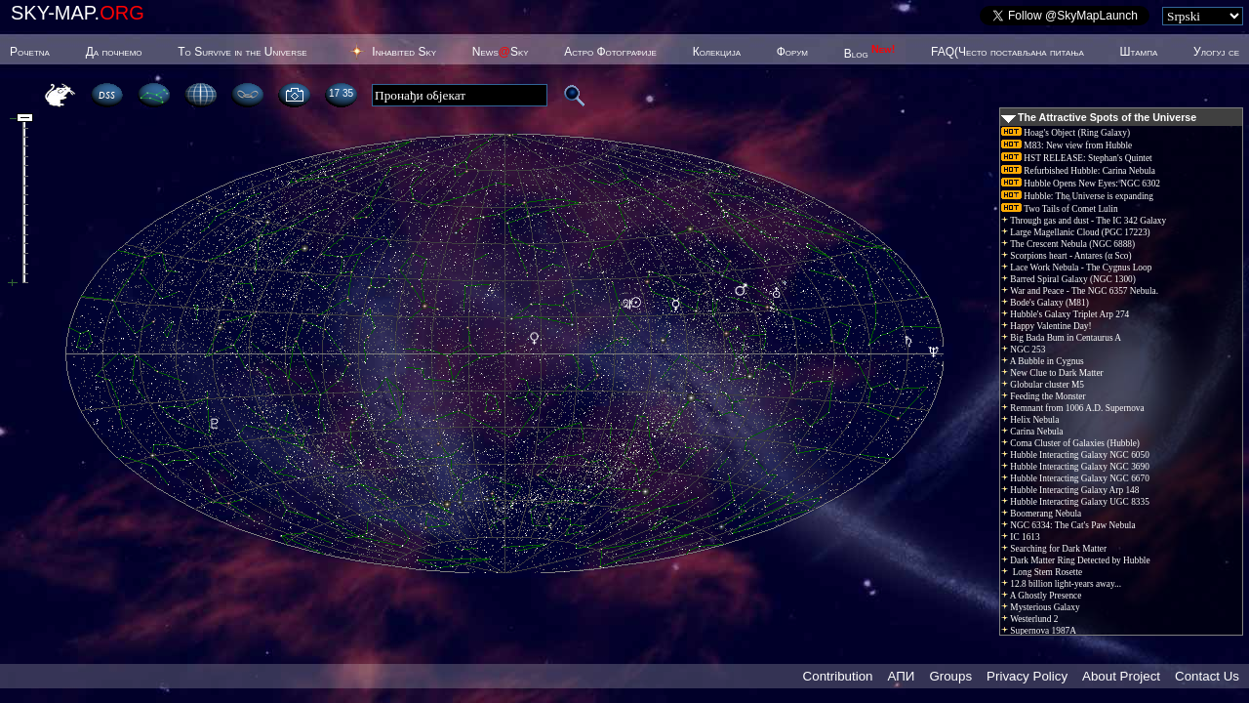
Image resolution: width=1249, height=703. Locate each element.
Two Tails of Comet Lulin (1059, 209)
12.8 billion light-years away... (1061, 584)
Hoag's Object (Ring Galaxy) (1065, 133)
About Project (1121, 676)
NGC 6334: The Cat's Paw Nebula (1068, 525)
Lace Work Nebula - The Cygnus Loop (1076, 267)
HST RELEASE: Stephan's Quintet (1076, 158)
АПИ (900, 676)
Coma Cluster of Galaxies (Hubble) (1070, 443)
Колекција (717, 52)
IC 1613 (1020, 537)
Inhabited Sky (404, 52)
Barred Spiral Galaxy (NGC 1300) (1068, 279)
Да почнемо (114, 52)
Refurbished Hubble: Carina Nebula (1078, 171)
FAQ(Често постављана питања (1007, 52)
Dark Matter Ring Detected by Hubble (1075, 560)
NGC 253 (1023, 349)
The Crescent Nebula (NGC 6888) (1068, 244)
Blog (870, 54)
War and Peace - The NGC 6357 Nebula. (1079, 291)
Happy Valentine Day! (1046, 326)
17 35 (341, 93)
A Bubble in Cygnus (1042, 361)
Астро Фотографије (610, 52)
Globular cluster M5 (1042, 385)
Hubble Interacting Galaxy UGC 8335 (1075, 502)
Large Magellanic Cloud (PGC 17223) (1075, 232)
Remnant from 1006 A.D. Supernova (1073, 408)
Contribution (838, 676)
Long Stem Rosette (1041, 572)
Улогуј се (1216, 52)
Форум (792, 52)
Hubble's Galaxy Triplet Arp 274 (1065, 314)
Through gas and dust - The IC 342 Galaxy (1083, 221)
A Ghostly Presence (1041, 595)
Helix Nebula (1030, 420)
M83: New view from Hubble (1066, 145)
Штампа (1139, 52)
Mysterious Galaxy (1040, 607)
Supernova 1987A (1038, 631)
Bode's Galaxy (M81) (1045, 303)
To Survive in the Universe (242, 52)
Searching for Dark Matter (1054, 549)
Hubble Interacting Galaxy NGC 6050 (1075, 455)
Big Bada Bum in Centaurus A (1061, 338)
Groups (950, 676)
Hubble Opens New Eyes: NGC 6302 (1080, 183)
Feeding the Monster (1043, 396)
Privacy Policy (1027, 676)
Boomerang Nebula (1041, 513)
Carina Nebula (1032, 431)
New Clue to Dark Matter (1052, 373)
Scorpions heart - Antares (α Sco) (1066, 256)
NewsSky (500, 52)
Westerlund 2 (1029, 619)
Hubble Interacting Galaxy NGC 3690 (1075, 467)
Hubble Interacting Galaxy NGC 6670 (1075, 478)
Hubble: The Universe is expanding (1077, 196)
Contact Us (1207, 676)
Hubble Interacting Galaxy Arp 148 (1070, 490)
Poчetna (30, 52)
